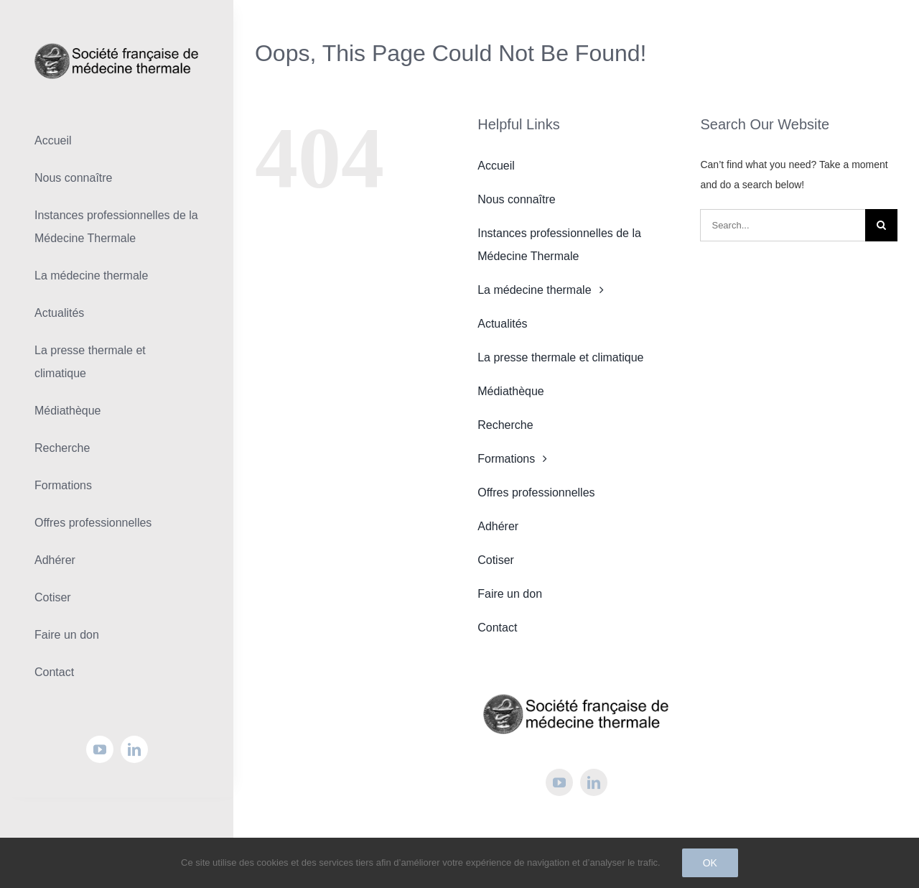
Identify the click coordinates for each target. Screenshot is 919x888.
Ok (710, 863)
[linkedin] (134, 749)
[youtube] (99, 749)
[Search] (881, 225)
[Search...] (782, 225)
